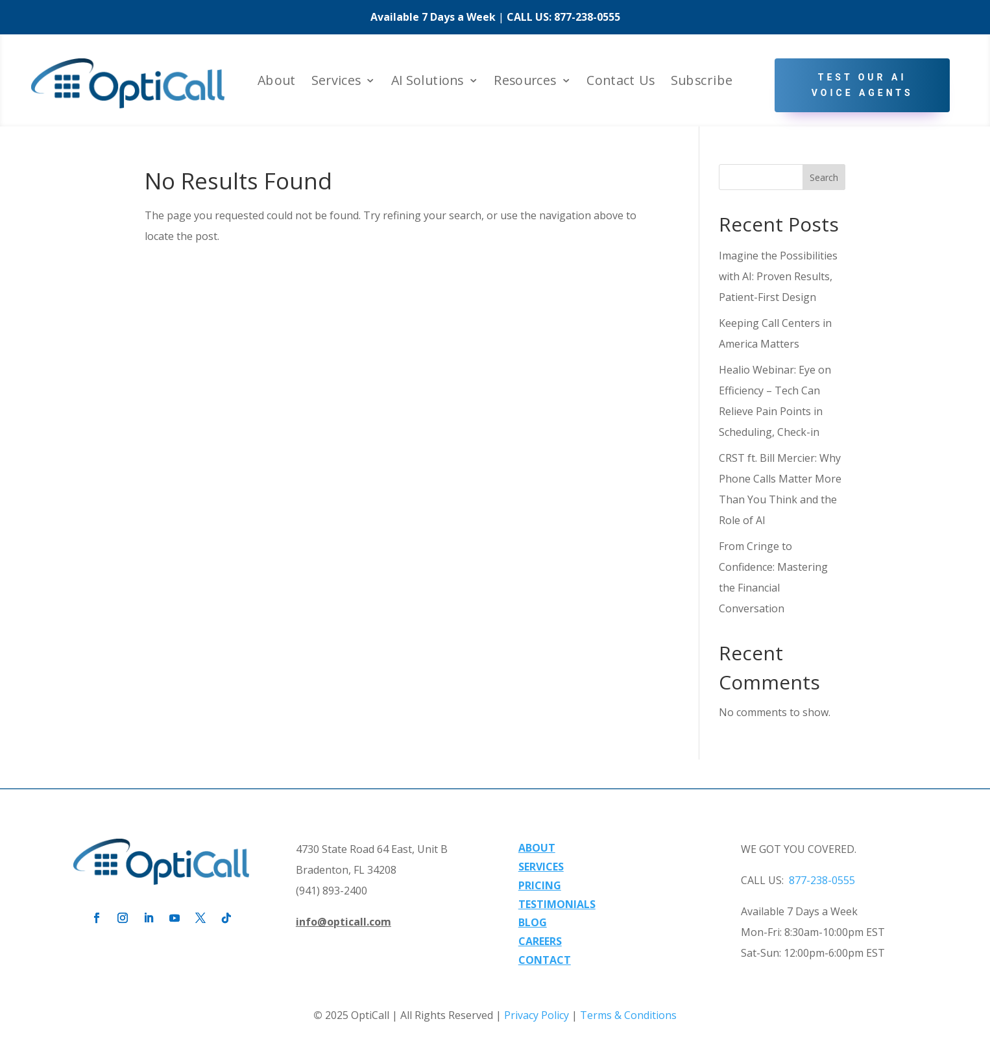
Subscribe (701, 81)
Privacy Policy (536, 1015)
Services (336, 81)
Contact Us (620, 81)
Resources (525, 81)
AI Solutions (427, 81)
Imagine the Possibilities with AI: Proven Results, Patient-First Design (778, 276)
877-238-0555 (587, 17)
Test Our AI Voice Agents (862, 85)
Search (824, 177)
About (276, 81)
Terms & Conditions (628, 1015)
